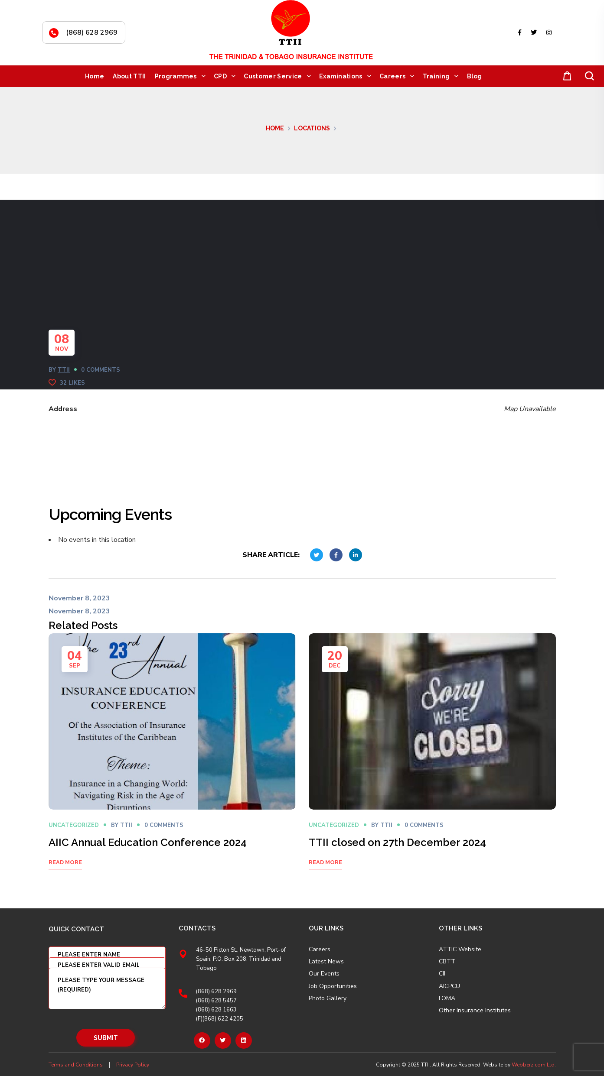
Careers (319, 949)
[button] (565, 76)
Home (275, 128)
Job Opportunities (333, 986)
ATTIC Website (460, 949)
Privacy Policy (132, 1064)
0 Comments (100, 370)
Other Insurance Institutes (475, 1010)
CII (442, 974)
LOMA (447, 998)
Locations (312, 128)
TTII (64, 370)
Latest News (326, 962)
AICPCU (449, 986)
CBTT (447, 962)
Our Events (324, 974)
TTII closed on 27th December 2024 (397, 842)
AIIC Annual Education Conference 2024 (148, 842)
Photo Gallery (327, 998)
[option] (172, 762)
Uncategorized (74, 825)
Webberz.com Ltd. (534, 1064)
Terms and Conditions (76, 1064)
